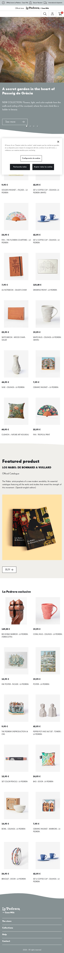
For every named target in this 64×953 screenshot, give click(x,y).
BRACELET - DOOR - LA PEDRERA (14, 879)
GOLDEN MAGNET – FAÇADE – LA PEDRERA (15, 191)
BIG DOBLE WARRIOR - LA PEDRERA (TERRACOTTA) (15, 635)
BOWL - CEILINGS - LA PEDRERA (13, 829)
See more (15, 121)
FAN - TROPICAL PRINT (41, 435)
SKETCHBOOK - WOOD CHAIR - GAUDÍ (14, 339)
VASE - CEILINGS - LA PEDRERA (13, 387)
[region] (32, 156)
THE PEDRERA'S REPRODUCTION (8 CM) (15, 733)
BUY (9, 569)
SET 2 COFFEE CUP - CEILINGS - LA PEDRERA (46, 241)
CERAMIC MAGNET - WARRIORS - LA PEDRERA (46, 830)
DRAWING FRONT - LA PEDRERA (45, 290)
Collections (32, 928)
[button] (26, 126)
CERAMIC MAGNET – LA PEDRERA (45, 387)
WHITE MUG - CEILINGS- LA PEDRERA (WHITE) (47, 339)
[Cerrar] (58, 141)
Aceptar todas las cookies (43, 167)
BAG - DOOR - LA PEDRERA (43, 782)
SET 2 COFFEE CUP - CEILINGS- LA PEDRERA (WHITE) (46, 191)
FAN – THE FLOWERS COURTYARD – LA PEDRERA (16, 241)
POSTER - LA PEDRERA (41, 684)
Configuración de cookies (31, 158)
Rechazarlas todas (20, 167)
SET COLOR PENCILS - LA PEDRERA (15, 782)
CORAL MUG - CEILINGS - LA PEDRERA (47, 634)
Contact (32, 941)
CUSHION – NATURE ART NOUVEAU (15, 435)
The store (32, 921)
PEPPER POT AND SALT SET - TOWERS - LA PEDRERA (47, 733)
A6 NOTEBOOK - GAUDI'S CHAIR (14, 290)
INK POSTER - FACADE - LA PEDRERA (15, 684)
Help (32, 934)
